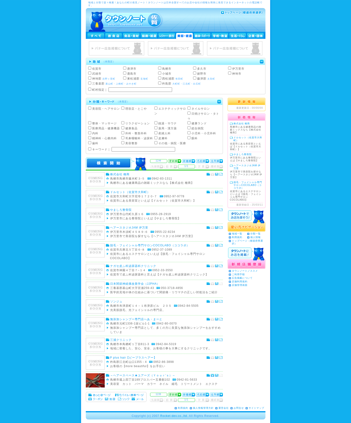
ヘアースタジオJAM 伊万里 (129, 227)
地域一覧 (237, 233)
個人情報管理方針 (203, 408)
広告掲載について (242, 278)
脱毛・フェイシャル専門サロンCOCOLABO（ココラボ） (151, 245)
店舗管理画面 (239, 285)
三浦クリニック (121, 340)
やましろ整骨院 (121, 210)
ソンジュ (116, 301)
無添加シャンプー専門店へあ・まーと (136, 319)
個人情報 (255, 237)
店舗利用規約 (239, 281)
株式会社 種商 (120, 174)
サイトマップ (256, 408)
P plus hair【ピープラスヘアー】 (133, 357)
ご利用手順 (238, 274)
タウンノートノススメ (245, 271)
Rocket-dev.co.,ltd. (174, 416)
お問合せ (239, 408)
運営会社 (223, 408)
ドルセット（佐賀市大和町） (130, 192)
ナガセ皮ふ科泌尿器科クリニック (133, 266)
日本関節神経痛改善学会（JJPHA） (135, 283)
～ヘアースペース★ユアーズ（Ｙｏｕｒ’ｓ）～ (143, 375)
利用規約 (237, 237)
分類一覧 (255, 233)
